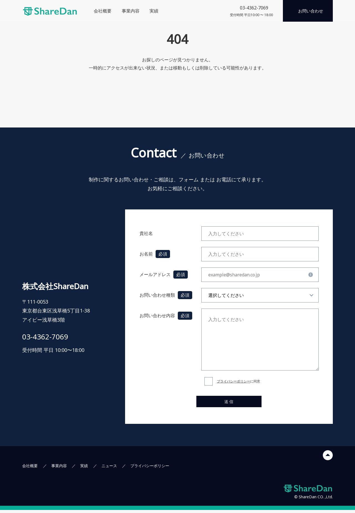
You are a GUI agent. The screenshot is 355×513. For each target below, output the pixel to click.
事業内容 (131, 11)
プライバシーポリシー (233, 381)
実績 (153, 11)
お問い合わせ (310, 11)
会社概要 (102, 11)
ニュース (109, 468)
